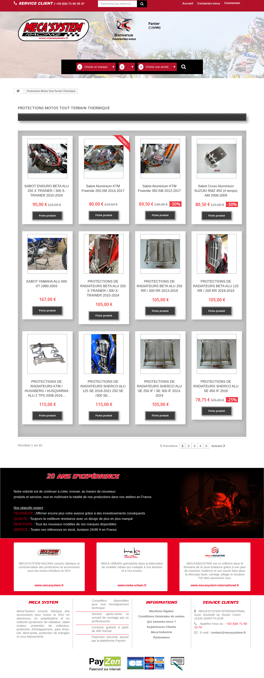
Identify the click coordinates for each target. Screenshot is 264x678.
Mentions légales (161, 611)
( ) (154, 25)
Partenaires (161, 637)
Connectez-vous (124, 29)
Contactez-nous (208, 3)
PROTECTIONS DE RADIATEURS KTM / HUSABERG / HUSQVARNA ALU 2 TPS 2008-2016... (46, 388)
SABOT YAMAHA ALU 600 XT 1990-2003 (46, 284)
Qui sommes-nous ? (161, 621)
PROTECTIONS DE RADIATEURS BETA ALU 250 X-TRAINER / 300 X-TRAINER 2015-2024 (103, 288)
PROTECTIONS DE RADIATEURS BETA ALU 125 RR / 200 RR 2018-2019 (216, 286)
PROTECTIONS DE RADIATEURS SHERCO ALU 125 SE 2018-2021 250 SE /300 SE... (103, 388)
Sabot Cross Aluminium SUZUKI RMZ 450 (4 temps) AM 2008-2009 (215, 190)
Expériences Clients (161, 627)
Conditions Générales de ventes (161, 616)
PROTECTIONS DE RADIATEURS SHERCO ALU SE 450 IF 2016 (216, 386)
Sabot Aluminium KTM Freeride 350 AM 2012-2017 (159, 188)
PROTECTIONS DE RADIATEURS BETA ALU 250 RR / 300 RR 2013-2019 (159, 286)
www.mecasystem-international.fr (215, 585)
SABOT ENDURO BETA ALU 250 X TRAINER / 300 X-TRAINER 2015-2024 (46, 190)
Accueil (187, 3)
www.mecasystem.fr (49, 585)
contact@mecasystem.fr (228, 632)
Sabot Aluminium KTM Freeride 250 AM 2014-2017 (103, 188)
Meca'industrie (161, 632)
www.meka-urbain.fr (132, 585)
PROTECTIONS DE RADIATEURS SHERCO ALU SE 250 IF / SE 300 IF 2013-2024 (159, 388)
